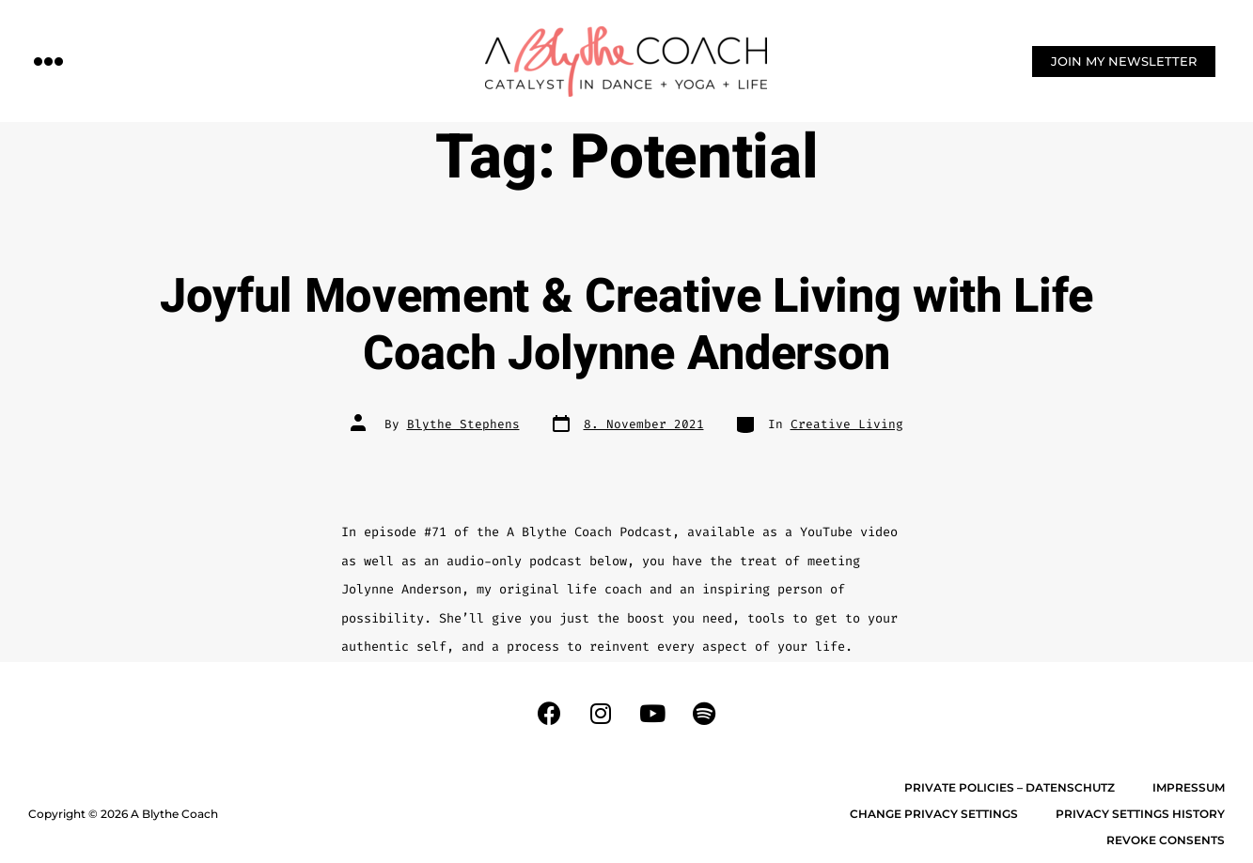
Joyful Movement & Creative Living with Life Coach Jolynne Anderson (626, 325)
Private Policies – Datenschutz (1009, 787)
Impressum (1188, 787)
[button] (48, 60)
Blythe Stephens (463, 424)
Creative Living (847, 424)
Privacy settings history (1140, 814)
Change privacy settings (934, 814)
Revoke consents (1165, 840)
